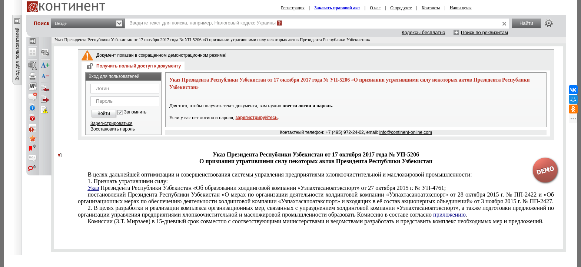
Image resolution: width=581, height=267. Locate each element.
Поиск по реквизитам (484, 32)
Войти (103, 113)
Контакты (431, 7)
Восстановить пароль (112, 129)
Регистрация (293, 7)
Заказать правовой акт (337, 7)
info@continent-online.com (405, 132)
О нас (375, 7)
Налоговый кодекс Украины (245, 23)
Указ (93, 188)
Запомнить (135, 112)
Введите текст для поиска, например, (202, 23)
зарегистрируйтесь (257, 117)
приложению (449, 214)
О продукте (401, 7)
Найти (526, 23)
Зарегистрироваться (111, 123)
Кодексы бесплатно (423, 32)
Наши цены (461, 7)
